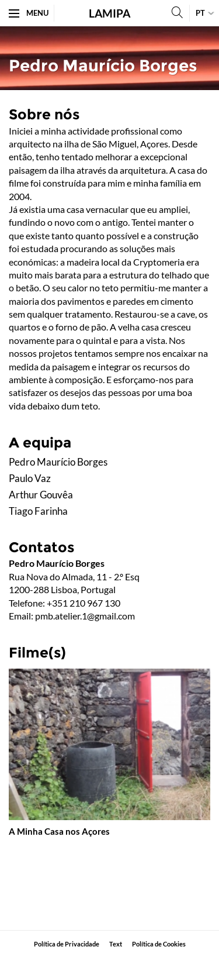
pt (200, 13)
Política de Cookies (159, 944)
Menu (28, 13)
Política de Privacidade (66, 944)
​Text (115, 944)
